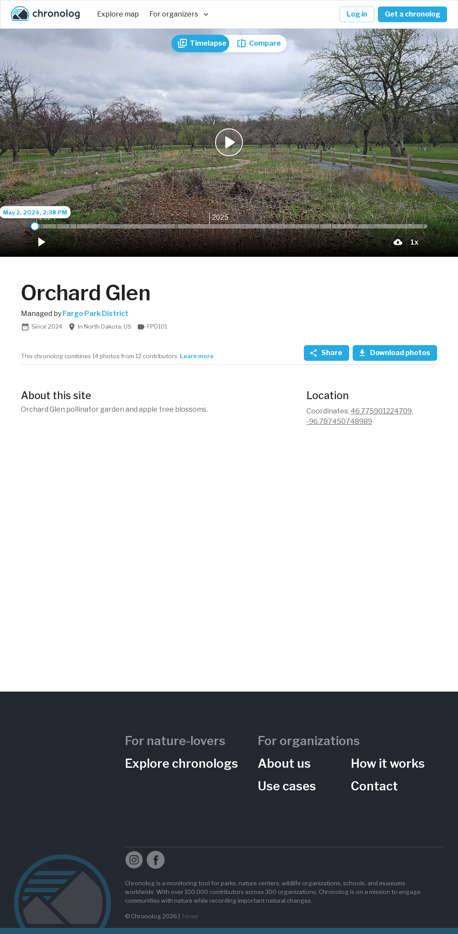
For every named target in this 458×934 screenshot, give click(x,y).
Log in (357, 14)
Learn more (197, 356)
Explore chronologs (181, 763)
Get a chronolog (412, 14)
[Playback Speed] (414, 242)
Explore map (118, 14)
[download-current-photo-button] (398, 242)
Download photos (395, 353)
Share (326, 353)
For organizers (179, 14)
